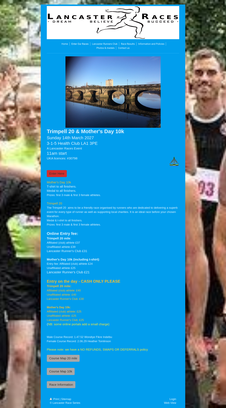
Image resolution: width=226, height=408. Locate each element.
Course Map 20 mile (63, 358)
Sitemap (66, 399)
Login (172, 399)
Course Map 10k (60, 371)
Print (55, 399)
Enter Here (56, 173)
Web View (170, 402)
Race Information (61, 384)
